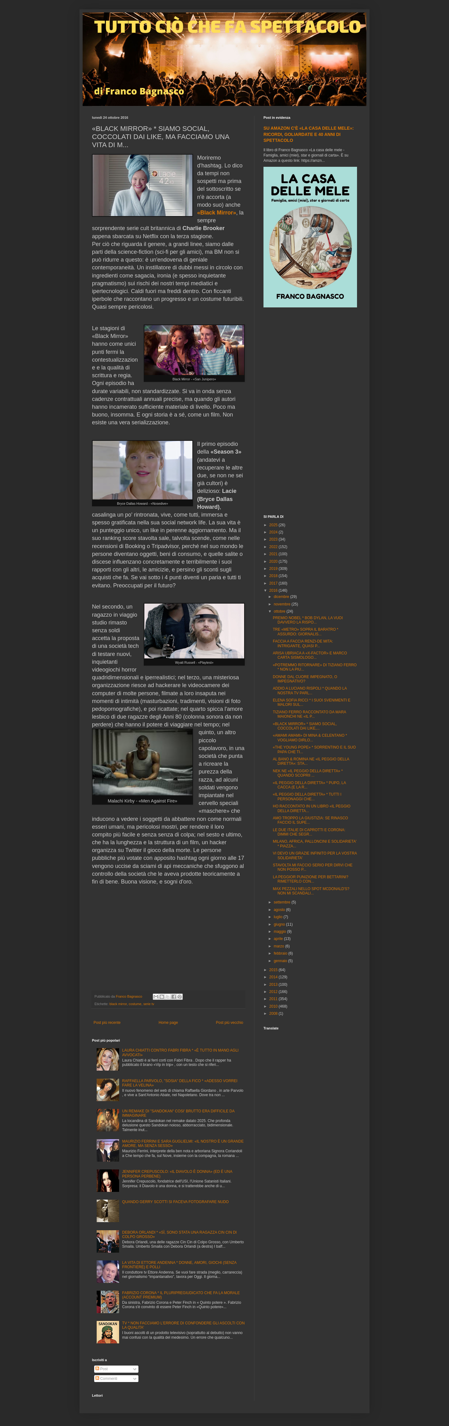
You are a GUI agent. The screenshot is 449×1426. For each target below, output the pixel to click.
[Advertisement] (310, 411)
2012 (274, 992)
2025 (274, 525)
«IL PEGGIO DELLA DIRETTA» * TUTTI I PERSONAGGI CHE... (307, 796)
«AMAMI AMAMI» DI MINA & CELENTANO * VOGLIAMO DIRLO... (310, 737)
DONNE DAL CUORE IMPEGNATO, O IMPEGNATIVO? (305, 679)
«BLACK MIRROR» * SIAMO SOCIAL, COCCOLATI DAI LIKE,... (305, 726)
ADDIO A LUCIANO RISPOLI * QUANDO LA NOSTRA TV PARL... (310, 690)
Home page (168, 1022)
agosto (280, 910)
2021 (274, 554)
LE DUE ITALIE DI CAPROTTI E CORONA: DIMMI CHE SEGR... (309, 832)
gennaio (281, 961)
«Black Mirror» (216, 213)
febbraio (281, 953)
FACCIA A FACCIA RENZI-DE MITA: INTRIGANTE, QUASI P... (303, 643)
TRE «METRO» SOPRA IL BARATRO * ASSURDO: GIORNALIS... (305, 631)
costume (135, 1004)
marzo (279, 946)
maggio (280, 931)
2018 (274, 576)
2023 (274, 539)
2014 (274, 977)
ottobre (280, 611)
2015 (274, 970)
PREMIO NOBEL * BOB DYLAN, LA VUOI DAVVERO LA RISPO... (308, 620)
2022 (274, 547)
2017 (274, 583)
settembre (283, 902)
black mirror (118, 1004)
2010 (274, 1006)
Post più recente (107, 1022)
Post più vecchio (229, 1022)
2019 (274, 568)
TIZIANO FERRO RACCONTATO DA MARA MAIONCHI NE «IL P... (309, 714)
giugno (280, 924)
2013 (274, 984)
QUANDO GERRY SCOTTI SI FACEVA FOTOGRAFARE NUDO (175, 1202)
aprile (279, 939)
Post (101, 1369)
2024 (274, 532)
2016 (274, 590)
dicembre (282, 597)
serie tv (148, 1004)
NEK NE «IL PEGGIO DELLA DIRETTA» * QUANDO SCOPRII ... (308, 773)
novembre (283, 604)
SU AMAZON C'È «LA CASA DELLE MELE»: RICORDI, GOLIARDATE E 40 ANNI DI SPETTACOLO (308, 134)
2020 (274, 561)
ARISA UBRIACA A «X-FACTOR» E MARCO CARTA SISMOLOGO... (310, 655)
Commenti (106, 1378)
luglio (278, 917)
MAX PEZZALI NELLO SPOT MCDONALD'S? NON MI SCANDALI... (311, 891)
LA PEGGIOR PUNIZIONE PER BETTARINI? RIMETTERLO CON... (310, 879)
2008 (274, 1013)
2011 (274, 999)
